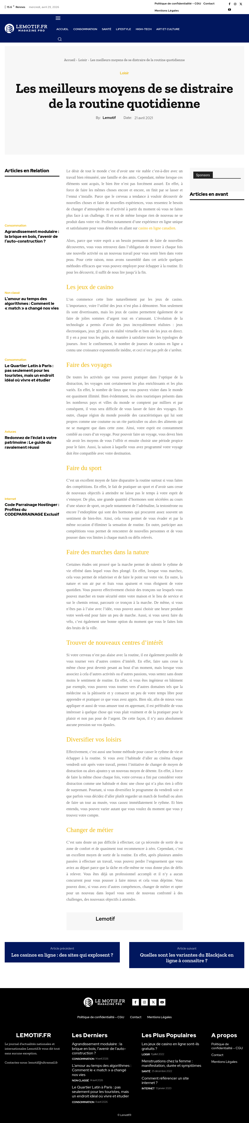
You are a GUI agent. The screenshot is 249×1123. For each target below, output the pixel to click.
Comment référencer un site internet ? (172, 1076)
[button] (60, 39)
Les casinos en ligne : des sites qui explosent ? (62, 955)
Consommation (15, 225)
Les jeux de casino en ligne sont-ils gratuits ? (168, 1045)
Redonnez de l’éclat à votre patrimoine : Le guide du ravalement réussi (28, 435)
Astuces (10, 425)
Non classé (12, 291)
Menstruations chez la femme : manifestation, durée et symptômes (170, 1062)
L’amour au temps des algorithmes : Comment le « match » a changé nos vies (28, 300)
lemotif (109, 118)
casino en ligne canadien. (157, 228)
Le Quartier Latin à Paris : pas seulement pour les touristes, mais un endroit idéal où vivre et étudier (32, 368)
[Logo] (26, 28)
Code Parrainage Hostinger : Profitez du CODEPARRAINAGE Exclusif (31, 500)
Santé (146, 1070)
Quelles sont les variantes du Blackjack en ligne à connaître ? (186, 957)
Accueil (69, 60)
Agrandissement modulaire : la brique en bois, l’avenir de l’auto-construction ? (30, 235)
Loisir (82, 60)
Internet (10, 490)
